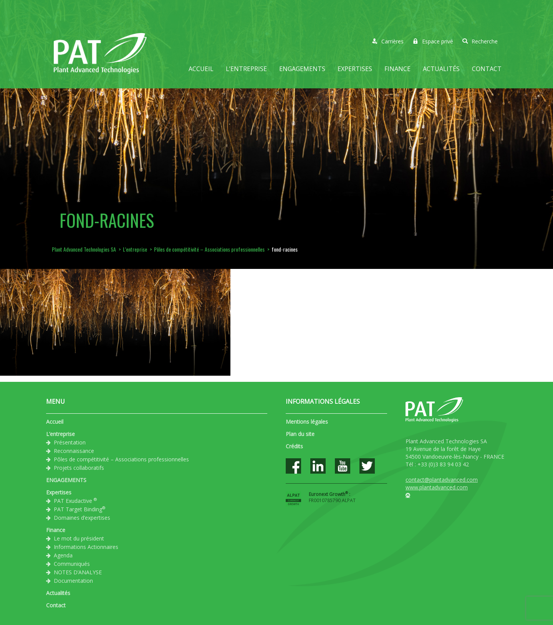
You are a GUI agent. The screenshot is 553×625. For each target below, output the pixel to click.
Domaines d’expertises (82, 517)
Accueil (201, 69)
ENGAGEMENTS (302, 69)
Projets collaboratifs (79, 467)
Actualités (441, 69)
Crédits (294, 446)
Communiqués (72, 563)
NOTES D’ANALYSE (78, 572)
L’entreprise (246, 69)
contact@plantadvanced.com (442, 479)
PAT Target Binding (79, 509)
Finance (397, 69)
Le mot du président (79, 538)
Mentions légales (307, 421)
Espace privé (433, 41)
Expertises (355, 69)
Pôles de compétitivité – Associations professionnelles (121, 459)
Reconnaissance (74, 450)
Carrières (388, 41)
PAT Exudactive (75, 500)
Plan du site (300, 434)
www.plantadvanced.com (437, 487)
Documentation (73, 580)
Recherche (480, 41)
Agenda (63, 555)
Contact (487, 69)
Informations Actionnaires (86, 546)
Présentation (70, 442)
